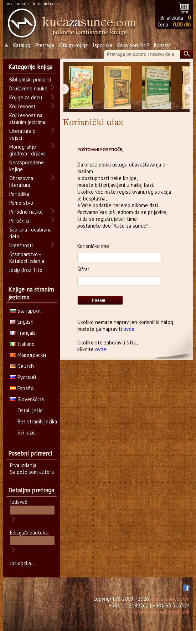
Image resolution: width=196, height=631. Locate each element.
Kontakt (162, 45)
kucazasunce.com (170, 598)
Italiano (22, 344)
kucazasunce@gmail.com (161, 612)
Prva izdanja (23, 465)
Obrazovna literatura (21, 181)
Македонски (28, 355)
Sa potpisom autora (32, 471)
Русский (23, 377)
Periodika (19, 193)
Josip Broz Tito (25, 270)
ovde (128, 329)
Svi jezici (27, 432)
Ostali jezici (30, 410)
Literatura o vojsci (22, 134)
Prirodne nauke (26, 211)
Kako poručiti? (133, 45)
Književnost (22, 106)
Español (22, 388)
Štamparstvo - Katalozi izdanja (26, 257)
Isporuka (102, 45)
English (21, 321)
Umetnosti (21, 245)
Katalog (21, 45)
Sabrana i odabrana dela (30, 233)
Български (25, 310)
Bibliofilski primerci (30, 79)
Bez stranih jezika (37, 421)
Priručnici (19, 220)
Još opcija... (22, 563)
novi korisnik (17, 3)
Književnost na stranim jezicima (27, 118)
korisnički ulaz (46, 3)
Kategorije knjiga (30, 67)
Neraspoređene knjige (26, 166)
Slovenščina (27, 399)
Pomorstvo (21, 202)
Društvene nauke (28, 88)
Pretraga (44, 45)
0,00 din (182, 24)
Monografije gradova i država (27, 150)
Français (23, 332)
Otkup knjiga (73, 45)
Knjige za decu (25, 97)
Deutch (22, 366)
